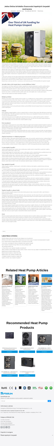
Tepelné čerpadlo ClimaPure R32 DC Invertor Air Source (27, 349)
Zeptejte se (9, 351)
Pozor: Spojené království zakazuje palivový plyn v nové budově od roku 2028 (17, 241)
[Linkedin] (4, 427)
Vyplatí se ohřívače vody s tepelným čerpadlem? (11, 257)
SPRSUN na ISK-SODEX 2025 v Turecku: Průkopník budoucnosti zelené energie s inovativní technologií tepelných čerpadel (25, 239)
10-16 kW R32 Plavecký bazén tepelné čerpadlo (27, 372)
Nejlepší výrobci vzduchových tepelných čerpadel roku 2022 (33, 286)
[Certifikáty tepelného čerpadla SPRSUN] (27, 388)
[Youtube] (9, 427)
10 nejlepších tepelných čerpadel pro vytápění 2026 (12, 256)
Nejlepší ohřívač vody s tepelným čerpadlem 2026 (11, 254)
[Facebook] (2, 427)
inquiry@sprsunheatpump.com (9, 424)
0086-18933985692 (8, 423)
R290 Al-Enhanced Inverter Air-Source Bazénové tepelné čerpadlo (9, 349)
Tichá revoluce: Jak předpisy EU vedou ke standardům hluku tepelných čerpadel (17, 243)
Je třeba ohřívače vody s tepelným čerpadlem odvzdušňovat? (14, 248)
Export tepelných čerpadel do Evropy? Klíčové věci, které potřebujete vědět (16, 244)
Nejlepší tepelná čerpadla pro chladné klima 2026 (11, 252)
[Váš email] (23, 401)
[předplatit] (49, 401)
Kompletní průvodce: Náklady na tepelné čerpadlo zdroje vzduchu (20, 286)
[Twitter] (6, 427)
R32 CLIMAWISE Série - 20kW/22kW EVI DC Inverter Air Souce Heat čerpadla (9, 372)
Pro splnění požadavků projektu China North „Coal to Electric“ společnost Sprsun (46, 286)
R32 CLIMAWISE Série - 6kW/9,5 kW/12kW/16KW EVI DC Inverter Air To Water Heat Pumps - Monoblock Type (44, 349)
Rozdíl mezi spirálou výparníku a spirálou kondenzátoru (7, 286)
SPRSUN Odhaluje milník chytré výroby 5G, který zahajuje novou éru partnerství (17, 238)
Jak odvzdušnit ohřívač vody (7, 246)
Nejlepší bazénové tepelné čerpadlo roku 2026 (11, 251)
